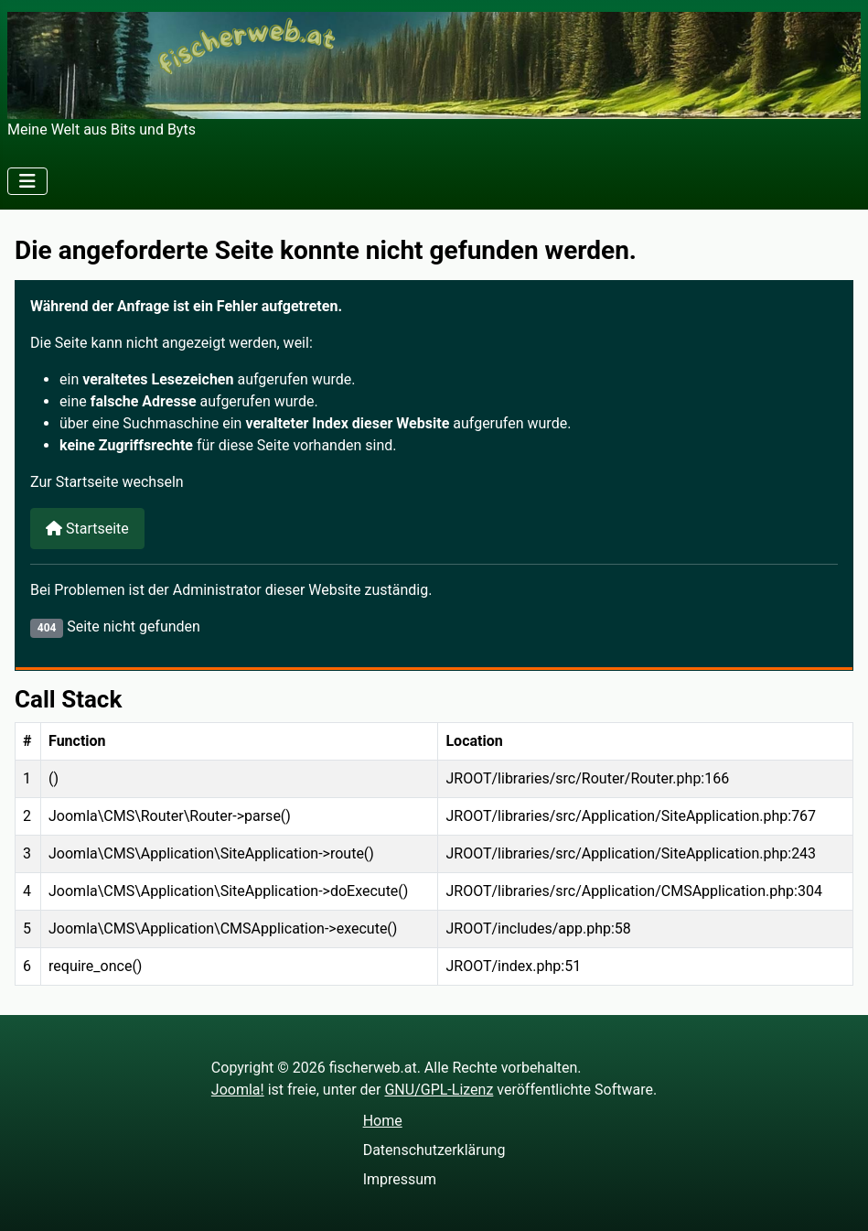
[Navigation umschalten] (27, 181)
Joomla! (237, 1089)
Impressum (400, 1179)
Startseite (87, 528)
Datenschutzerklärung (434, 1150)
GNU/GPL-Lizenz (438, 1089)
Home (382, 1120)
